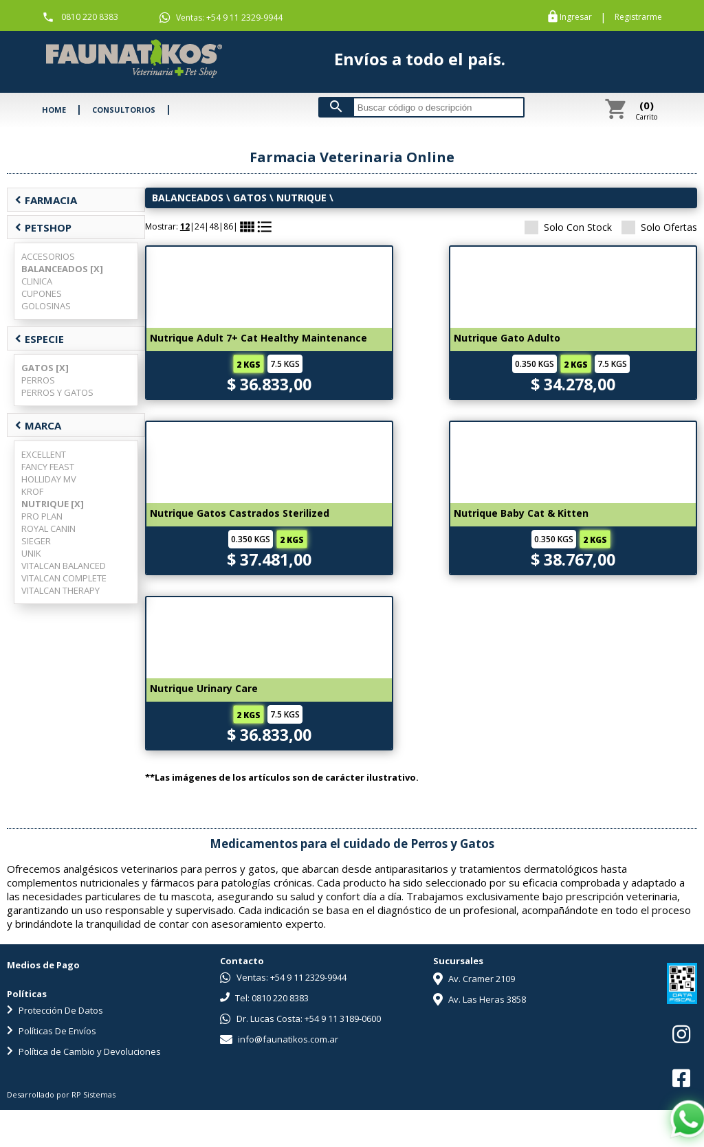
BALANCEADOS (187, 197)
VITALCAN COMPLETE (64, 578)
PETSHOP (43, 227)
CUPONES (41, 293)
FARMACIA (45, 200)
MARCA (37, 425)
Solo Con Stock (568, 227)
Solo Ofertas (659, 227)
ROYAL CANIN (48, 528)
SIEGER (36, 541)
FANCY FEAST (47, 466)
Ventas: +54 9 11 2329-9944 (221, 17)
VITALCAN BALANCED (63, 565)
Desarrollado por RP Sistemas (61, 1094)
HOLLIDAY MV (48, 479)
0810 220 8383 (89, 17)
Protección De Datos (55, 1010)
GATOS (250, 197)
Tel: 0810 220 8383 (264, 998)
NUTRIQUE (302, 197)
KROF (32, 491)
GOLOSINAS (46, 306)
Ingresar (576, 17)
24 (199, 226)
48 (214, 226)
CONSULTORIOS (123, 109)
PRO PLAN (42, 516)
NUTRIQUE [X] (52, 504)
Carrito (646, 110)
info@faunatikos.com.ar (279, 1039)
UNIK (31, 553)
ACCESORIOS (48, 256)
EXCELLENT (43, 454)
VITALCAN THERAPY (60, 590)
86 (228, 226)
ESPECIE (39, 339)
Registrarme (638, 17)
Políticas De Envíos (51, 1031)
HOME (54, 109)
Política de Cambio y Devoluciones (84, 1051)
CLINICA (36, 281)
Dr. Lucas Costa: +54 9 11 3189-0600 (300, 1018)
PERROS (38, 380)
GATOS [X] (45, 367)
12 (185, 226)
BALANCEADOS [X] (62, 269)
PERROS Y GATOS (57, 392)
